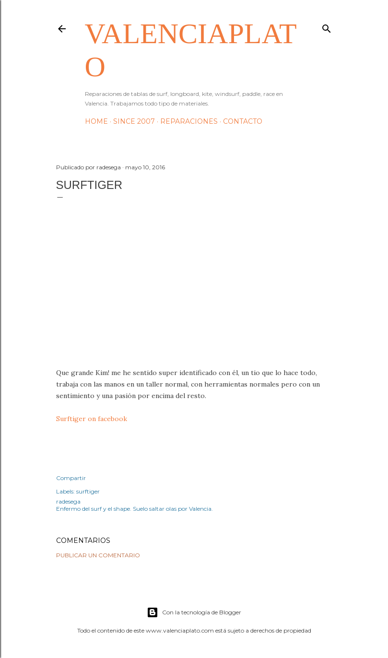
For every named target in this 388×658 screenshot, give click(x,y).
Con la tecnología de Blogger (194, 612)
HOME (96, 121)
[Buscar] (326, 26)
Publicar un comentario (98, 555)
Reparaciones (189, 121)
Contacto (242, 121)
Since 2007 (134, 121)
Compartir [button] (71, 478)
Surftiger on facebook (91, 418)
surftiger (88, 491)
